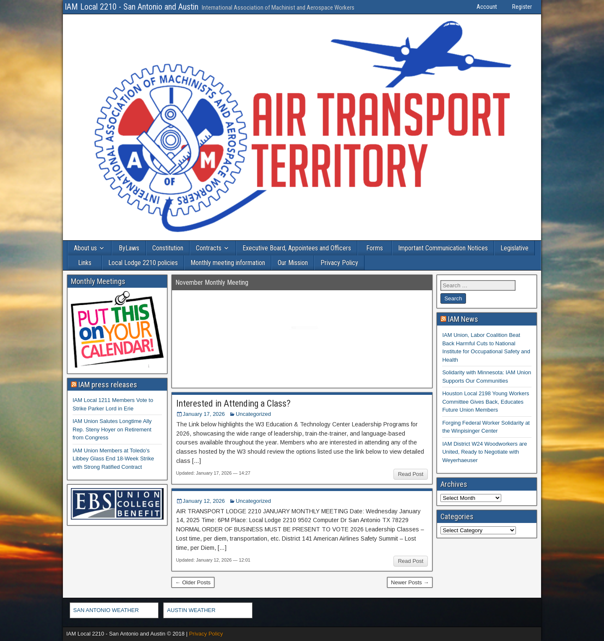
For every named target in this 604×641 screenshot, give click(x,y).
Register (522, 6)
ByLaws (129, 248)
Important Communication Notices (443, 248)
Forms (374, 248)
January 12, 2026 (204, 501)
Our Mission (293, 263)
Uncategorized (253, 414)
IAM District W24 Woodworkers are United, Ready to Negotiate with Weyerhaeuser (484, 452)
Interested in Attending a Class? (233, 403)
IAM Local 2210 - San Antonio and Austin (131, 7)
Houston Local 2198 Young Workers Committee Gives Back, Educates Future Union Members (485, 401)
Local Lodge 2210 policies (143, 263)
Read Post (411, 474)
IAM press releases (107, 384)
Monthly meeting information (227, 263)
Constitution (167, 248)
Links (84, 263)
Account (486, 6)
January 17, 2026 (204, 414)
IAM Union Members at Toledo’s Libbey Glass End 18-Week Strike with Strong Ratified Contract (113, 458)
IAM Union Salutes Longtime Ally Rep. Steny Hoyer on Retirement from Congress (112, 429)
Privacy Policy (339, 263)
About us (85, 248)
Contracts (208, 248)
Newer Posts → (410, 582)
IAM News (463, 319)
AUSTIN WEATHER (191, 610)
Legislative (514, 248)
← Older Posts (193, 582)
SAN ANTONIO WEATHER (106, 610)
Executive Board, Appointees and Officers (296, 248)
